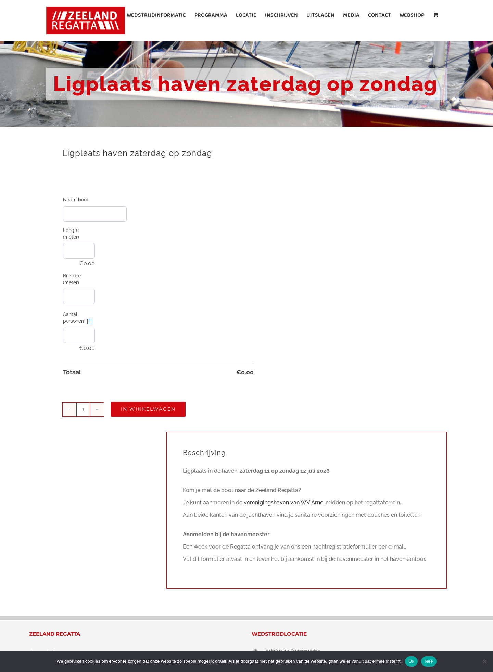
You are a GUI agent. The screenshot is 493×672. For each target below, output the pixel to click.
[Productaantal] (83, 409)
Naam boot (75, 199)
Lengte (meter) (71, 233)
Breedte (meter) (72, 279)
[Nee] (484, 661)
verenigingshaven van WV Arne (283, 502)
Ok (411, 661)
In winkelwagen (148, 409)
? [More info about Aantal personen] (89, 321)
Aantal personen (79, 318)
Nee (429, 661)
